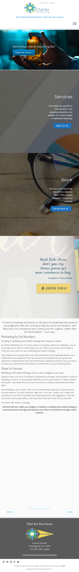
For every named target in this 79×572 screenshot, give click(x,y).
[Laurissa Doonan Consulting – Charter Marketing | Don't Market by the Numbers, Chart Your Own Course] (39, 7)
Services (8, 512)
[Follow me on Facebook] (8, 561)
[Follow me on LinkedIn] (11, 561)
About (71, 512)
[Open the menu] (75, 24)
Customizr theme (46, 569)
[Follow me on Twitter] (4, 561)
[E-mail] (19, 561)
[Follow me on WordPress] (15, 561)
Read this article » (23, 52)
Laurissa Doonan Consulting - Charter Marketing (36, 566)
